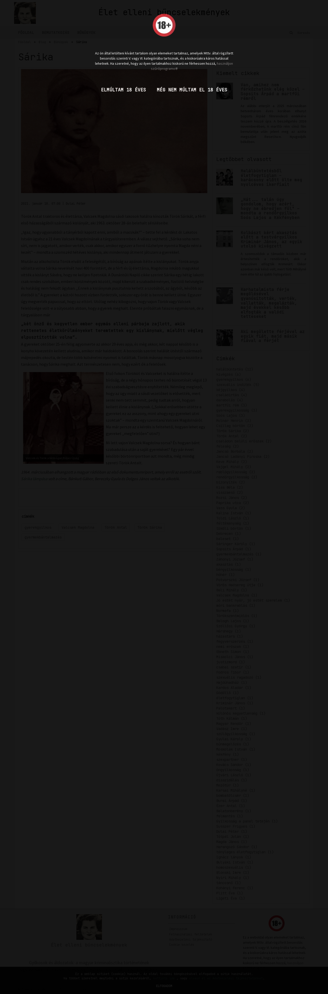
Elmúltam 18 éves (123, 90)
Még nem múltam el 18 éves (192, 90)
